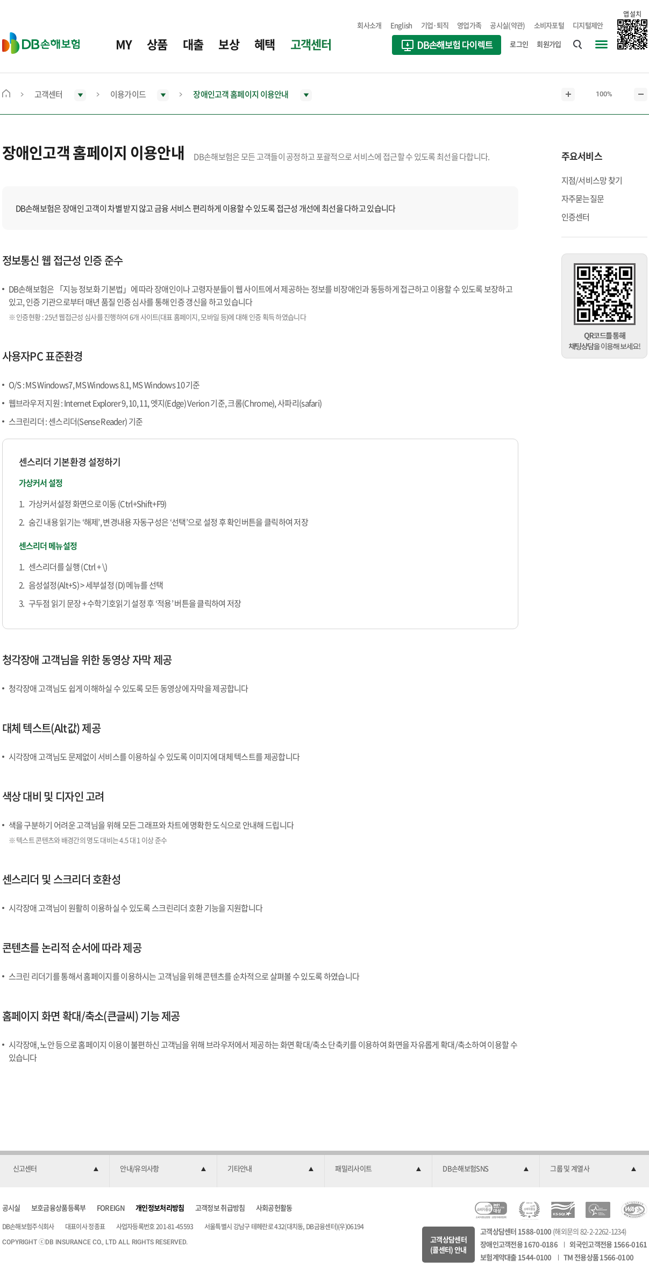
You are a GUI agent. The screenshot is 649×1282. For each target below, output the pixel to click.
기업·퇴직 (435, 25)
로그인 (519, 44)
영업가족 (469, 25)
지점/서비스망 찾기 (592, 180)
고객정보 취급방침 (220, 1207)
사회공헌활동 (274, 1207)
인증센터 (575, 217)
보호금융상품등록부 (58, 1207)
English (401, 25)
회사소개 (369, 25)
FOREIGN (111, 1207)
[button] (56, 1169)
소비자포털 (549, 25)
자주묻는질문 (582, 199)
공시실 (11, 1207)
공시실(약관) (507, 25)
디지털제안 (588, 25)
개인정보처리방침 (159, 1207)
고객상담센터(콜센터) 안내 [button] (448, 1244)
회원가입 (549, 44)
